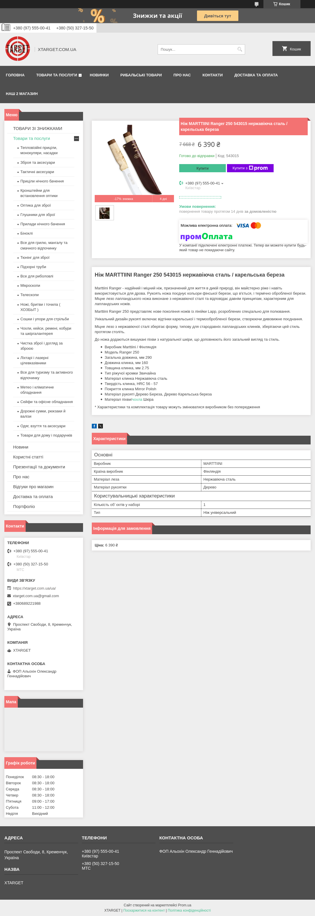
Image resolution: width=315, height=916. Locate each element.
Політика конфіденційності (189, 910)
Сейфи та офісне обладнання (46, 402)
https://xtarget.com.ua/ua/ (34, 588)
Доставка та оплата (256, 75)
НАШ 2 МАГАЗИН (22, 94)
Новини (20, 446)
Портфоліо (24, 506)
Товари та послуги (56, 75)
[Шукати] (240, 49)
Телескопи (29, 295)
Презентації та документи (39, 466)
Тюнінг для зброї (35, 257)
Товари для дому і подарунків (46, 435)
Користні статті (28, 456)
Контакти (213, 75)
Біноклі (26, 233)
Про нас (182, 75)
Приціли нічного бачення (42, 181)
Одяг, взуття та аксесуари (42, 426)
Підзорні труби (33, 267)
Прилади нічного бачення (42, 224)
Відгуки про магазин (33, 486)
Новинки (99, 75)
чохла (137, 399)
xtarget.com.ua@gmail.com (36, 596)
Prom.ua (184, 905)
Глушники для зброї (37, 214)
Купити (202, 168)
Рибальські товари (141, 75)
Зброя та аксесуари (37, 162)
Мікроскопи (30, 285)
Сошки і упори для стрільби (44, 319)
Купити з (250, 168)
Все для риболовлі (36, 276)
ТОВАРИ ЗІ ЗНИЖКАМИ (37, 128)
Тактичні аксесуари (37, 172)
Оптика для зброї (35, 205)
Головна (15, 75)
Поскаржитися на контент (144, 910)
